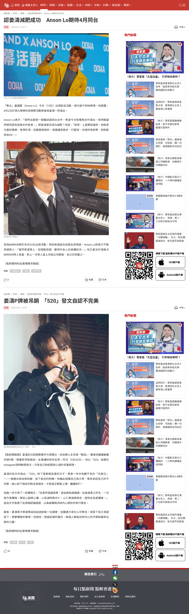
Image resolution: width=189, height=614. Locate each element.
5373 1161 (85, 603)
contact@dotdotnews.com (106, 603)
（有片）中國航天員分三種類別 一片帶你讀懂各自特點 (169, 180)
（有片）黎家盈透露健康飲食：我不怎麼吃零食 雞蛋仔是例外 (169, 124)
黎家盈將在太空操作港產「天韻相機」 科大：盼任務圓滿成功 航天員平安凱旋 (170, 237)
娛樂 (6, 27)
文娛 (96, 5)
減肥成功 (15, 271)
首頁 (17, 5)
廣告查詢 (70, 596)
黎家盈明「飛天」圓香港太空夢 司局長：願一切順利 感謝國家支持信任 (169, 143)
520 (22, 542)
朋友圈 (116, 5)
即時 (43, 5)
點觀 (69, 5)
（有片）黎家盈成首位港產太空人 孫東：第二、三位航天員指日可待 (169, 218)
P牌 (30, 542)
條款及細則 (130, 596)
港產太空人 (31, 5)
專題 (126, 5)
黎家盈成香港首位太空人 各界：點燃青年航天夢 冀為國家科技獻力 (170, 86)
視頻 (52, 5)
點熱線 (57, 596)
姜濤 (26, 271)
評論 (60, 5)
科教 (105, 5)
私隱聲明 (115, 596)
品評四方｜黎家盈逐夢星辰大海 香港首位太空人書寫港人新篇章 (169, 105)
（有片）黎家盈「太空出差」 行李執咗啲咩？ (153, 76)
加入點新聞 (99, 596)
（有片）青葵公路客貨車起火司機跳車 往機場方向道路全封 (169, 161)
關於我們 (84, 596)
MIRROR (37, 271)
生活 (79, 5)
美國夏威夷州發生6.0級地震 (169, 197)
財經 (87, 5)
